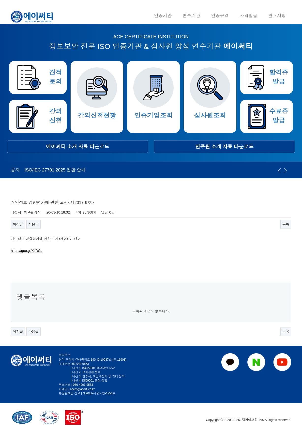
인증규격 (220, 15)
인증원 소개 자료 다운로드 (224, 146)
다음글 (33, 224)
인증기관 (163, 15)
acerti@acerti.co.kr (82, 389)
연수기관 (191, 15)
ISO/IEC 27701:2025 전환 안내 (55, 170)
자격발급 (248, 15)
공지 (15, 170)
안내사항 (277, 15)
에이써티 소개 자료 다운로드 (77, 146)
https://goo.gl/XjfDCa (26, 251)
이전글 (18, 224)
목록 (285, 224)
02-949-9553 (80, 364)
